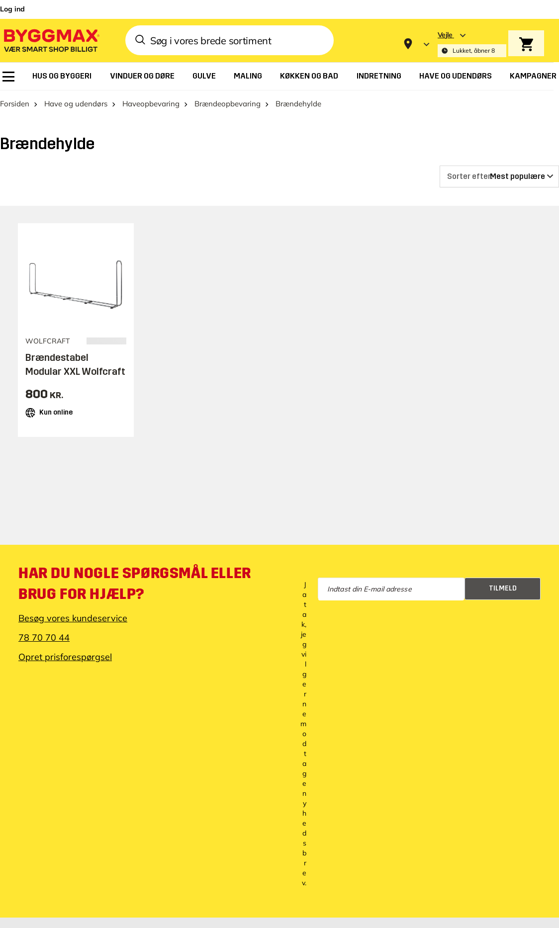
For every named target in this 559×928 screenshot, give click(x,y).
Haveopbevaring (151, 103)
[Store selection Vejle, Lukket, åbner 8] (472, 44)
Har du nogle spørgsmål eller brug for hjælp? (134, 583)
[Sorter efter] (499, 176)
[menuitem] (8, 77)
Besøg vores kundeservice (72, 618)
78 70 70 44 (44, 637)
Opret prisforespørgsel (65, 657)
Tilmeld (503, 588)
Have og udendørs (75, 103)
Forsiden (14, 103)
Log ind (12, 8)
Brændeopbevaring (227, 103)
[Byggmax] (50, 40)
